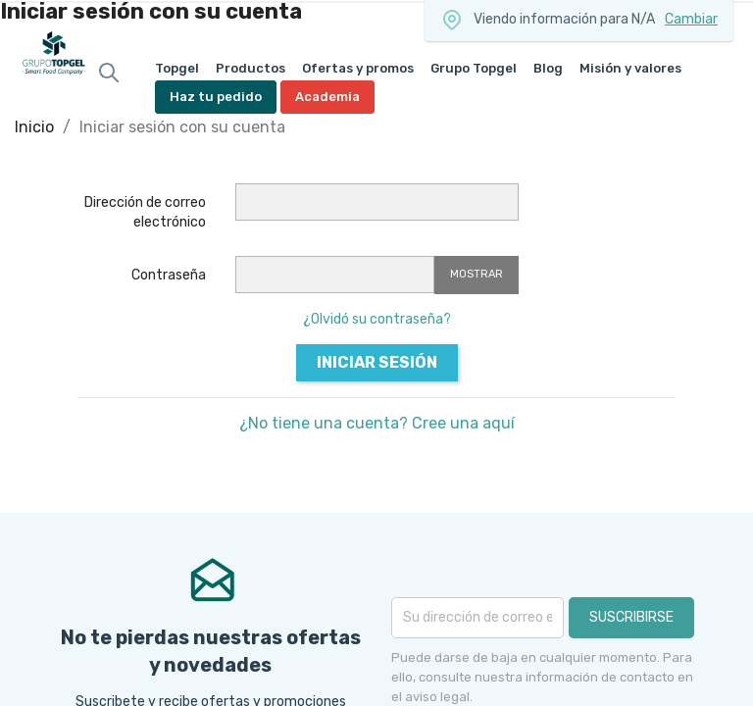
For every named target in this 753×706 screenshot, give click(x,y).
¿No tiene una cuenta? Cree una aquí (377, 423)
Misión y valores (630, 68)
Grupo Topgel (473, 68)
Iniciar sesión (377, 362)
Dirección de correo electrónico (145, 212)
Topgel (177, 68)
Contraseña (168, 275)
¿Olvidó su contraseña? (377, 319)
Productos (250, 68)
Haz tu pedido (216, 96)
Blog (548, 68)
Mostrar (476, 274)
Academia (327, 96)
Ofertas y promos (358, 68)
